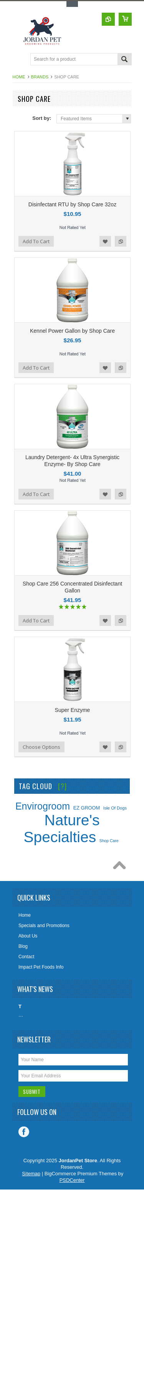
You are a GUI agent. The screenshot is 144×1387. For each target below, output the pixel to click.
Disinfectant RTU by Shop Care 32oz (72, 204)
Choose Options (41, 746)
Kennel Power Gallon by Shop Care (72, 331)
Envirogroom (42, 806)
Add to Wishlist (105, 241)
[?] (62, 786)
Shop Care (109, 841)
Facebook (23, 1132)
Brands (40, 77)
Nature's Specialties (62, 828)
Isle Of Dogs (115, 808)
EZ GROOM (86, 808)
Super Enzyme (72, 710)
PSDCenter (72, 1180)
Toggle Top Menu (72, 4)
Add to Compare (120, 241)
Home (19, 77)
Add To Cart (36, 241)
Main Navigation (19, 59)
